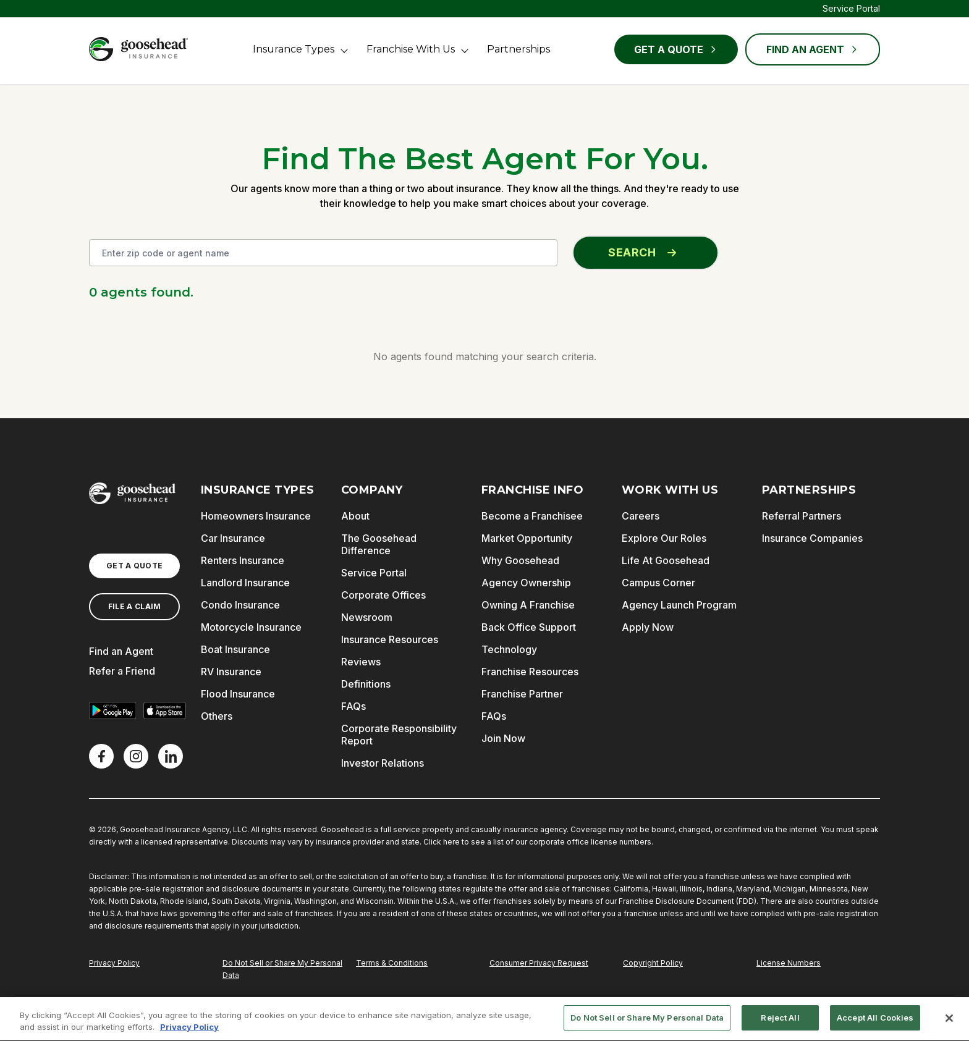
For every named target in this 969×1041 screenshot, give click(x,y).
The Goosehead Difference (379, 544)
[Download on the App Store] (164, 710)
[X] (136, 756)
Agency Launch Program (679, 605)
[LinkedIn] (170, 756)
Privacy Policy (114, 962)
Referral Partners (801, 516)
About (355, 516)
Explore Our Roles (664, 538)
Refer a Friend (122, 671)
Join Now (503, 738)
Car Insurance (233, 538)
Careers (640, 516)
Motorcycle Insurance (251, 627)
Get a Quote (676, 49)
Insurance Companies (812, 538)
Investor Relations (382, 763)
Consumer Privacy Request (538, 962)
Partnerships (518, 49)
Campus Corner (658, 582)
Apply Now (648, 627)
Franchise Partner (522, 694)
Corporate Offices (383, 595)
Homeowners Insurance (256, 516)
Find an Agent (121, 651)
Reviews (361, 661)
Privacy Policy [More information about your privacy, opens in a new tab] (189, 1032)
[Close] (949, 1022)
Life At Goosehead (665, 560)
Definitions (366, 684)
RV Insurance (231, 671)
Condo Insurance (240, 605)
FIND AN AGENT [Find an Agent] (812, 49)
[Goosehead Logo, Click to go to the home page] (138, 49)
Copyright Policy (653, 962)
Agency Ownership (526, 582)
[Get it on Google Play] (112, 710)
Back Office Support (528, 627)
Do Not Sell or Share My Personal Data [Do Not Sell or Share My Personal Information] (282, 969)
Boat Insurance (235, 649)
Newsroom (366, 617)
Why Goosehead (520, 560)
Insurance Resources (389, 639)
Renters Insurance (242, 560)
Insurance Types (293, 49)
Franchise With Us (410, 49)
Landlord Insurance (245, 582)
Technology (509, 649)
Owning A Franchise (528, 605)
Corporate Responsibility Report (399, 734)
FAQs (353, 706)
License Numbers (788, 962)
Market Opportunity (526, 538)
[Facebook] (101, 756)
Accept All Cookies (875, 1022)
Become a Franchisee (532, 516)
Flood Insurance (238, 694)
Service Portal (851, 8)
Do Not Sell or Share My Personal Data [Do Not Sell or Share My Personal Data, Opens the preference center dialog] (647, 1022)
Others (216, 716)
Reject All (780, 1022)
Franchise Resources (529, 671)
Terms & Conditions (392, 962)
